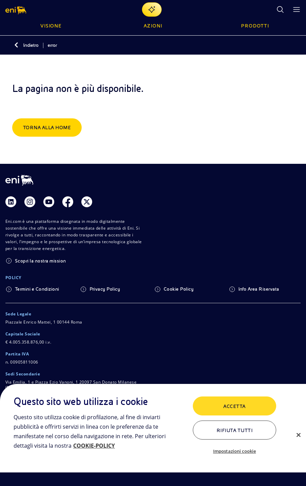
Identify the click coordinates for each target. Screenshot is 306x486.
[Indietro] (16, 45)
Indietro (31, 45)
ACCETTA (234, 406)
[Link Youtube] (48, 201)
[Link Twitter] (86, 201)
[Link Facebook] (67, 201)
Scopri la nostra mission (40, 261)
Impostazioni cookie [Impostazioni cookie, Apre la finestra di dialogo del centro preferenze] (234, 451)
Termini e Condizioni (37, 289)
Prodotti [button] (255, 25)
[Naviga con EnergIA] (152, 9)
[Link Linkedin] (10, 201)
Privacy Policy (104, 289)
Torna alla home (47, 127)
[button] (16, 9)
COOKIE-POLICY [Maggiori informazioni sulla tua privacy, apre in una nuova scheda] (94, 445)
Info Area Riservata (258, 289)
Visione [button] (51, 25)
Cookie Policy (178, 289)
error (52, 45)
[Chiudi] (298, 434)
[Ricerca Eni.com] (280, 9)
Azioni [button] (153, 25)
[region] (153, 435)
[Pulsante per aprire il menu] (296, 9)
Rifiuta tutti (234, 430)
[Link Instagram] (29, 201)
